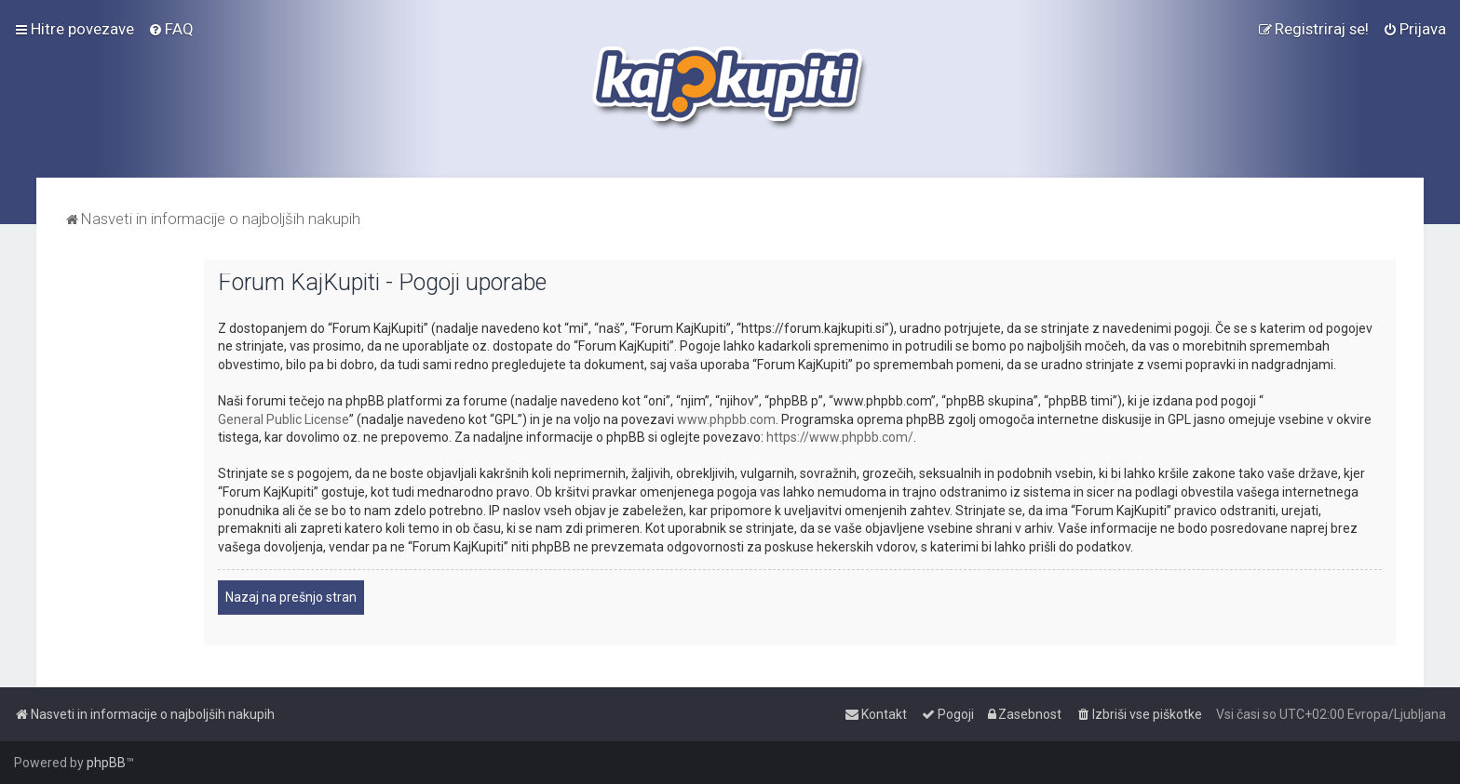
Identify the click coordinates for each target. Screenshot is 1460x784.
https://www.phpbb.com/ (839, 437)
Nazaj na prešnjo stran (291, 597)
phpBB (106, 762)
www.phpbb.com (726, 419)
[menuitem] (171, 29)
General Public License (283, 419)
